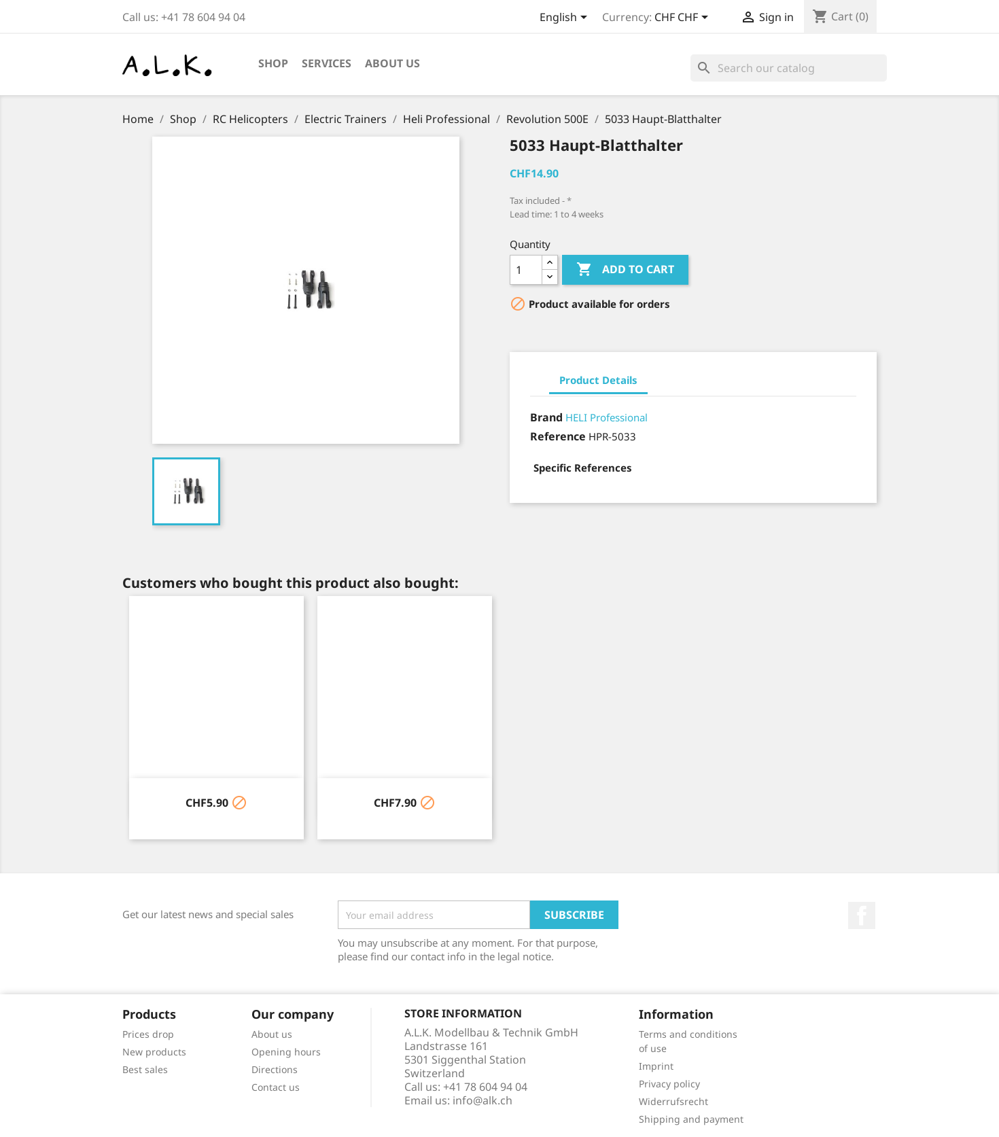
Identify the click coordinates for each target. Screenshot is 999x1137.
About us (392, 63)
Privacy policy (669, 1083)
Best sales (145, 1069)
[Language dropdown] (566, 18)
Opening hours (286, 1051)
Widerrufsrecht (673, 1101)
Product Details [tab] (598, 380)
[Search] (788, 68)
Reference (558, 436)
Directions (274, 1069)
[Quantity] (526, 270)
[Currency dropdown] (683, 18)
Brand (546, 417)
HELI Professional (606, 417)
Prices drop (148, 1034)
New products (154, 1051)
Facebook (861, 915)
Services (326, 63)
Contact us (275, 1087)
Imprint (656, 1066)
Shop (273, 63)
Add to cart (625, 270)
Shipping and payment (691, 1119)
